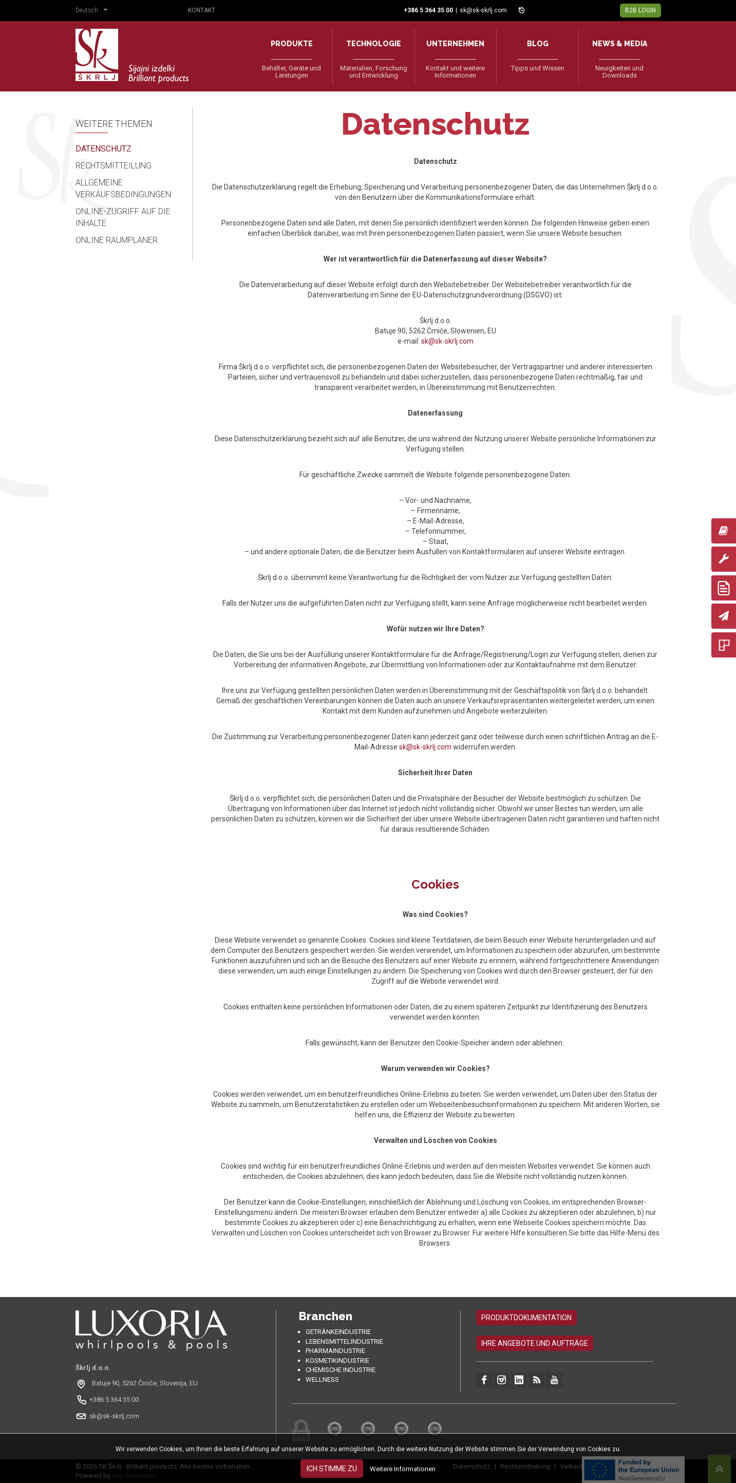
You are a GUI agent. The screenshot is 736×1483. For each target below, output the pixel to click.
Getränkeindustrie (338, 1332)
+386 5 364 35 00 (114, 1399)
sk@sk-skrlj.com (483, 10)
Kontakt (201, 10)
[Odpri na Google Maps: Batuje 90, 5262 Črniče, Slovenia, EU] (138, 1383)
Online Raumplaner (117, 240)
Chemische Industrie (340, 1370)
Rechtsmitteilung (114, 166)
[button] (94, 11)
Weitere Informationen (403, 1469)
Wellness (322, 1379)
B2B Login (640, 10)
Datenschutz (103, 149)
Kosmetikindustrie (337, 1360)
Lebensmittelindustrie (344, 1341)
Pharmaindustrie (335, 1351)
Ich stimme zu (332, 1469)
